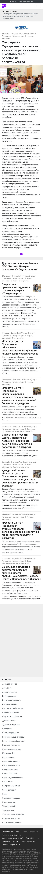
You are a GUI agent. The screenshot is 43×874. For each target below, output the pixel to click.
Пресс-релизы (11, 11)
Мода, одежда (8, 757)
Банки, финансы (9, 696)
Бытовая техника (9, 704)
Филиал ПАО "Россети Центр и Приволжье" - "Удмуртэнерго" (20, 266)
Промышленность (9, 431)
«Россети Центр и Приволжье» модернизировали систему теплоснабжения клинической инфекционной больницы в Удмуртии (19, 395)
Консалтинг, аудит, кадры (13, 737)
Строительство (18, 338)
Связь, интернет (9, 790)
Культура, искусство (11, 745)
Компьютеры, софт (10, 733)
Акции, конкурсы (9, 692)
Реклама (16, 842)
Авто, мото (6, 688)
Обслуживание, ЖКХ (11, 765)
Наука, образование (10, 761)
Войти (14, 1)
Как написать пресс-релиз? (12, 838)
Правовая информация (11, 845)
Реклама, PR (7, 782)
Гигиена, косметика (10, 712)
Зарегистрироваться (26, 1)
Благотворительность (11, 700)
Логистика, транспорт (11, 749)
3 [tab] (25, 95)
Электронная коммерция (13, 814)
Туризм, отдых (8, 810)
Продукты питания (10, 769)
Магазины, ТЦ (8, 753)
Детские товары (9, 721)
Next (40, 79)
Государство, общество (12, 716)
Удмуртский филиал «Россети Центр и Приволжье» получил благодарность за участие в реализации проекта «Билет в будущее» (20, 478)
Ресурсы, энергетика (21, 281)
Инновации (30, 429)
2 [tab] (21, 95)
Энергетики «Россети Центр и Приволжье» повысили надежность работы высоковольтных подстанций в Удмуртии (17, 440)
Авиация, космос (9, 684)
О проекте (6, 842)
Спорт (4, 794)
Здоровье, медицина (11, 725)
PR (3, 11)
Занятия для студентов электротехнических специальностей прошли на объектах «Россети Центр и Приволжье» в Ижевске (21, 573)
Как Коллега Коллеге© (12, 822)
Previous (2, 79)
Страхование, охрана (11, 798)
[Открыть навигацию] (38, 6)
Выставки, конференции (12, 708)
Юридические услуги (11, 818)
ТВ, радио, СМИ (8, 806)
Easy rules (29, 838)
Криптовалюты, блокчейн (13, 741)
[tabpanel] (21, 79)
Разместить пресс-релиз (11, 835)
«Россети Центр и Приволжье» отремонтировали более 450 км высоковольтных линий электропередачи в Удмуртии (20, 530)
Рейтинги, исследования (13, 778)
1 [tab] (18, 95)
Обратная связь (28, 842)
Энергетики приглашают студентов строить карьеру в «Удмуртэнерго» (16, 289)
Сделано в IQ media (30, 832)
